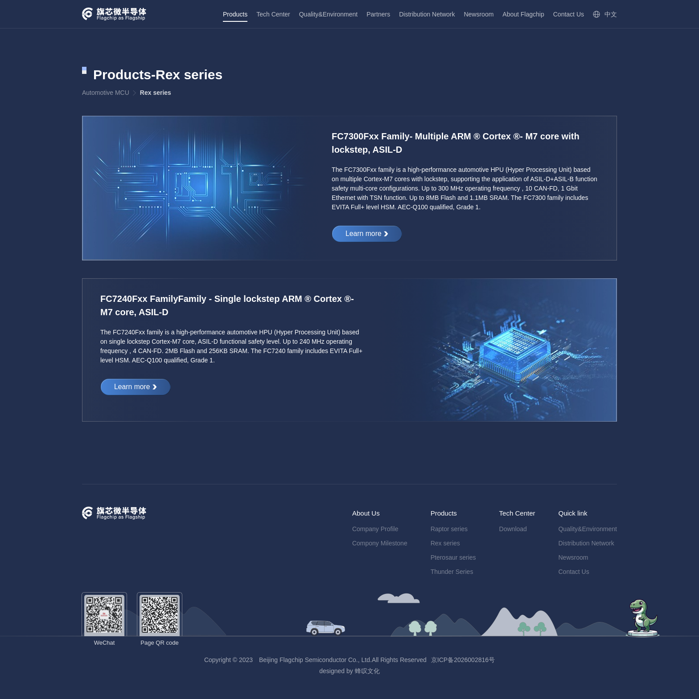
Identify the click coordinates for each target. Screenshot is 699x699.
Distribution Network (427, 14)
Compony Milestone (379, 543)
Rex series (445, 543)
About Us (366, 513)
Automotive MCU (105, 92)
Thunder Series (452, 571)
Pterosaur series (453, 557)
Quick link (572, 513)
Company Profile (375, 528)
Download (513, 528)
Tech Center (273, 14)
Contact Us (568, 14)
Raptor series (449, 528)
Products (235, 14)
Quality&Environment (328, 14)
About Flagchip (523, 14)
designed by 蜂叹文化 (349, 671)
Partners (378, 14)
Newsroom (478, 14)
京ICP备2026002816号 (463, 659)
